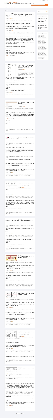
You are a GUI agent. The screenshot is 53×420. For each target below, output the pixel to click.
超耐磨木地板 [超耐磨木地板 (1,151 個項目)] (42, 54)
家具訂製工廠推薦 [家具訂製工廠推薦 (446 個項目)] (44, 42)
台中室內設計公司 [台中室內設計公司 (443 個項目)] (44, 37)
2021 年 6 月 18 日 (20, 292)
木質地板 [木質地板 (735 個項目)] (45, 48)
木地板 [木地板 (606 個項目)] (39, 48)
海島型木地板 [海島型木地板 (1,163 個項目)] (43, 53)
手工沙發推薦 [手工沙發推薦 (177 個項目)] (39, 47)
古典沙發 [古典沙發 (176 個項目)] (39, 36)
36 (21, 413)
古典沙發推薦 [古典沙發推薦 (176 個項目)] (42, 36)
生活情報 (47, 0)
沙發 (28, 16)
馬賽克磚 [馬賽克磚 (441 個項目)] (42, 58)
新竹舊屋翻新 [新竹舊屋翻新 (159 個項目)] (43, 47)
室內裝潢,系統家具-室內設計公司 (12, 2)
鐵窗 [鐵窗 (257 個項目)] (45, 54)
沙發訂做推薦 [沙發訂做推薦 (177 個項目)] (39, 53)
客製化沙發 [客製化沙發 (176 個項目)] (39, 41)
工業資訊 (40, 0)
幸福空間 (27, 16)
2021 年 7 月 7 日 (20, 219)
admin (20, 16)
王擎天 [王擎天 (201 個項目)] (39, 54)
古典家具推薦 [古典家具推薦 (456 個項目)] (42, 35)
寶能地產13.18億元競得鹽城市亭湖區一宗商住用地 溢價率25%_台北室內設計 (19, 220)
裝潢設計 (43, 0)
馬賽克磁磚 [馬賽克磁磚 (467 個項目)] (39, 58)
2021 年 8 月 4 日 (20, 101)
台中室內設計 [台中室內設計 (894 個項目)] (39, 37)
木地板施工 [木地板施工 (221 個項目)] (42, 48)
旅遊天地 (45, 0)
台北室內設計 (25, 16)
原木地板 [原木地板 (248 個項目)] (39, 35)
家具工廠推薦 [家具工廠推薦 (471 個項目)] (39, 42)
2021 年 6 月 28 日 (20, 255)
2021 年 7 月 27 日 (20, 136)
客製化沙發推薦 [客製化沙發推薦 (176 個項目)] (43, 41)
